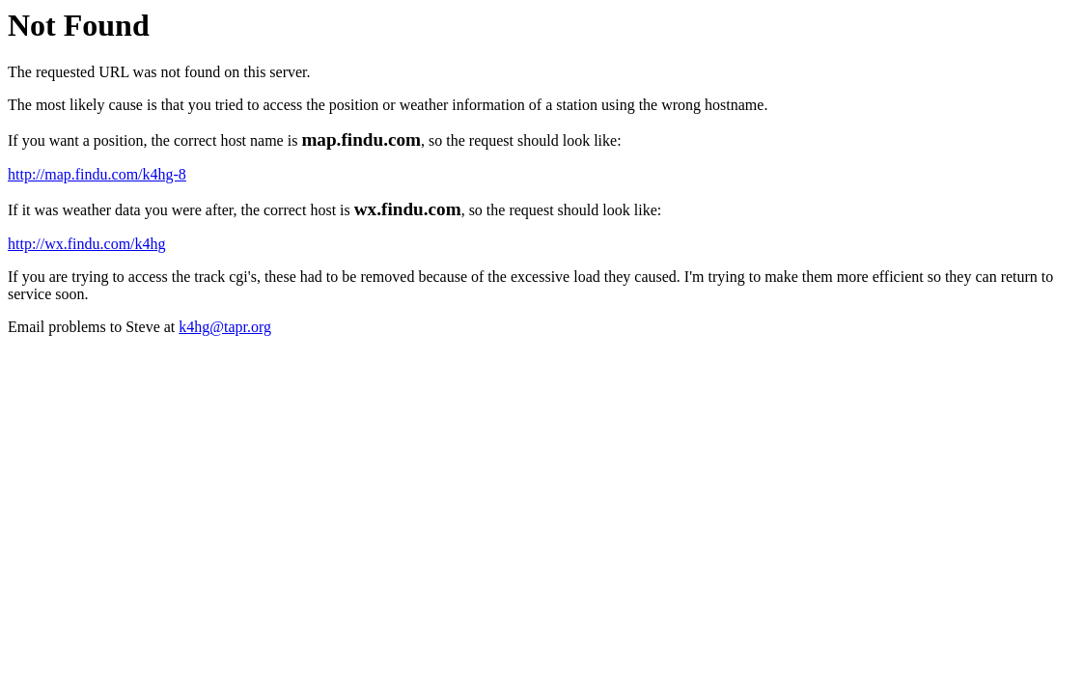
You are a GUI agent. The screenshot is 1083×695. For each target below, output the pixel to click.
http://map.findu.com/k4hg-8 (97, 174)
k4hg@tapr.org (225, 327)
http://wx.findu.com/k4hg (87, 244)
